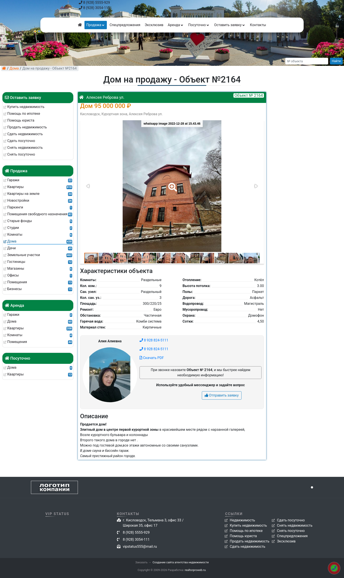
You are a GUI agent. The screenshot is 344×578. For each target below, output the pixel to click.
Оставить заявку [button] (229, 25)
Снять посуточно (291, 531)
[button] (171, 184)
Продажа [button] (95, 25)
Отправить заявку (222, 395)
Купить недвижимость (248, 525)
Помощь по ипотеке (246, 531)
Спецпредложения (124, 25)
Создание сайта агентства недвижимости (180, 562)
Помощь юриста (243, 536)
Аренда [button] (176, 25)
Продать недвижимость (249, 541)
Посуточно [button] (199, 25)
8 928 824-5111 (154, 340)
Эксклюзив (154, 25)
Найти (336, 61)
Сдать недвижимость (247, 546)
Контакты (258, 25)
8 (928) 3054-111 (94, 8)
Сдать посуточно (291, 520)
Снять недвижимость (294, 525)
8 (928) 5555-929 (94, 2)
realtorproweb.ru (195, 570)
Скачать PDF (152, 358)
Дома (14, 68)
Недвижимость (242, 520)
